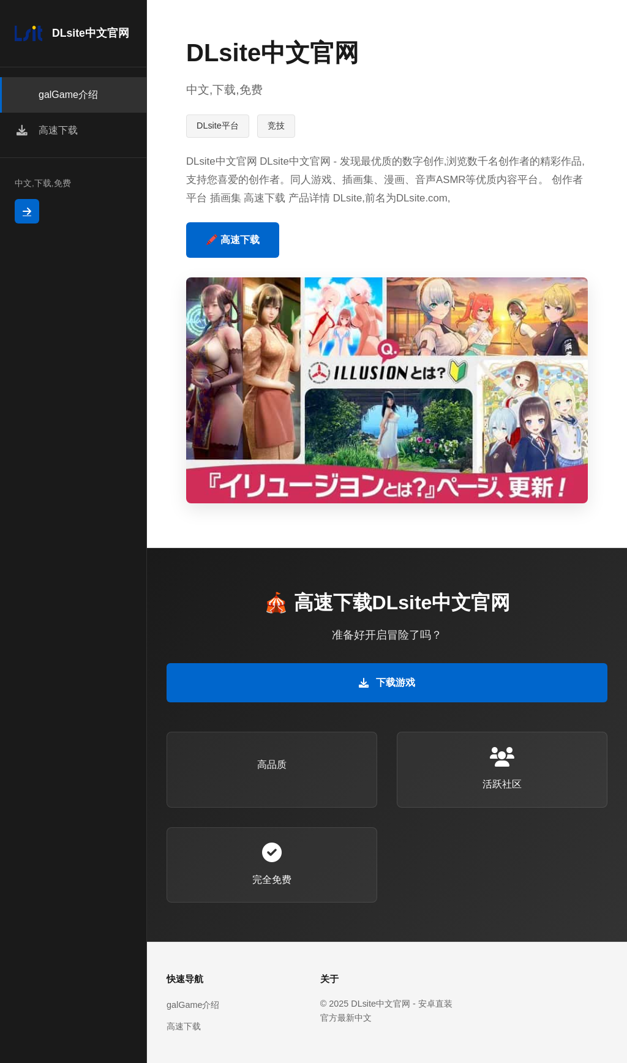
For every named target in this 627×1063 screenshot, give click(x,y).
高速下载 (184, 1026)
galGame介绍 (193, 1005)
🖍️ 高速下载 (233, 240)
